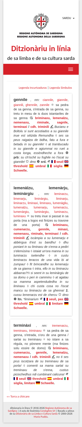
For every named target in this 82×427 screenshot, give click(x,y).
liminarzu (20, 203)
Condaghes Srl (47, 410)
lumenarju (40, 207)
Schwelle (20, 170)
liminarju (62, 198)
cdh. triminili (39, 126)
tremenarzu (60, 325)
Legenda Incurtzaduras (33, 88)
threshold (21, 166)
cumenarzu (22, 229)
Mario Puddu (40, 416)
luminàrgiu (42, 212)
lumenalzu (21, 207)
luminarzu (61, 212)
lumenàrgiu (21, 212)
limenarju (20, 198)
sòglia (58, 166)
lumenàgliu (60, 203)
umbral (40, 166)
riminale (43, 122)
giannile (62, 100)
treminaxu (20, 330)
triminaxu (35, 330)
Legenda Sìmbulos (61, 88)
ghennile (31, 105)
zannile (44, 105)
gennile (43, 229)
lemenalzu (60, 118)
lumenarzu (60, 207)
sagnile (62, 122)
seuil (59, 161)
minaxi (63, 229)
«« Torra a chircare (18, 396)
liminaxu (45, 203)
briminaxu (42, 118)
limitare (57, 303)
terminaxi (20, 126)
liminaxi (33, 203)
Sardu (66, 18)
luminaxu (20, 216)
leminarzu (61, 194)
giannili (18, 105)
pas (60, 299)
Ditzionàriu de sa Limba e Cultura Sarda (37, 413)
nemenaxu (21, 122)
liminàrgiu (41, 198)
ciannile (48, 100)
